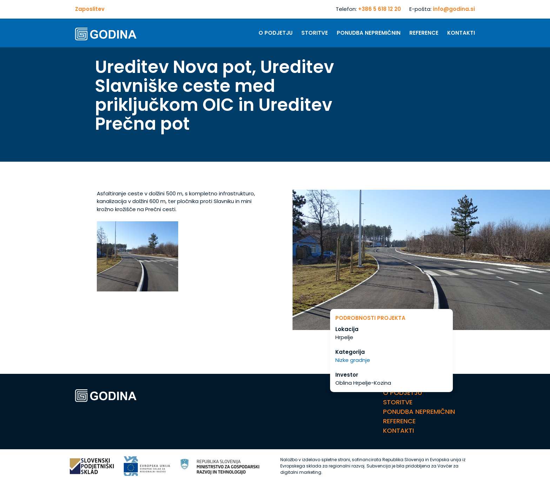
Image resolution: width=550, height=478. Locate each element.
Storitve (314, 32)
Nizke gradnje (352, 360)
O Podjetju (276, 32)
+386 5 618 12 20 (379, 9)
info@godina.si (454, 9)
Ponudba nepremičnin (369, 32)
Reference (423, 32)
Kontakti (461, 32)
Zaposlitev (90, 9)
